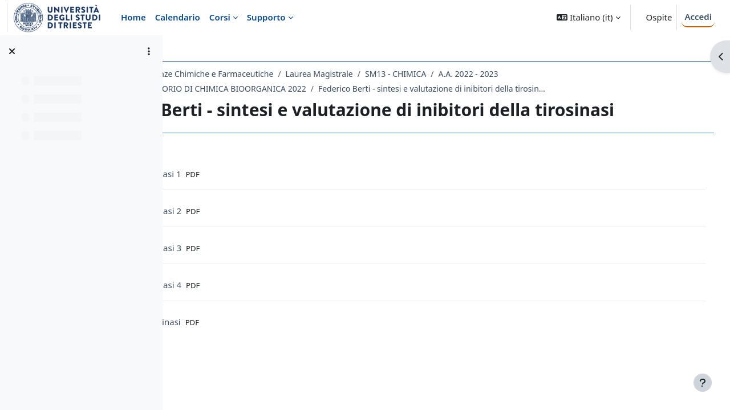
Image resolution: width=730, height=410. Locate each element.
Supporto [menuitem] (266, 17)
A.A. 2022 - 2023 (570, 73)
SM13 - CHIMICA (497, 73)
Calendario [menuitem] (177, 17)
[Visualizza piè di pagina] (703, 383)
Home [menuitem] (133, 17)
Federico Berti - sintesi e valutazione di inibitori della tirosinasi (534, 88)
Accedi (698, 16)
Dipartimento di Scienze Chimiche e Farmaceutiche (280, 73)
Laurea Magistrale (421, 73)
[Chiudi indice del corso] (12, 51)
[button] (588, 17)
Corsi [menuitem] (219, 17)
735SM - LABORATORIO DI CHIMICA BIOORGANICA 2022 (302, 88)
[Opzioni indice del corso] (149, 51)
